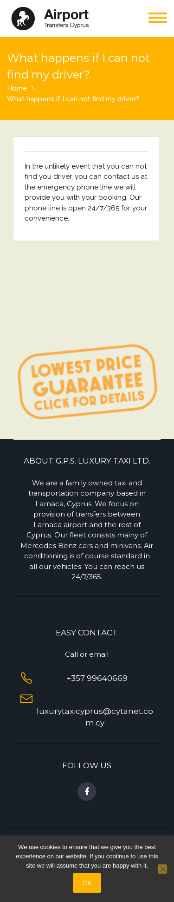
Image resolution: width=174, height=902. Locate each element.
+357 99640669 (95, 678)
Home (17, 88)
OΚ (87, 883)
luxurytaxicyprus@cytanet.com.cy (95, 710)
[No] (162, 869)
